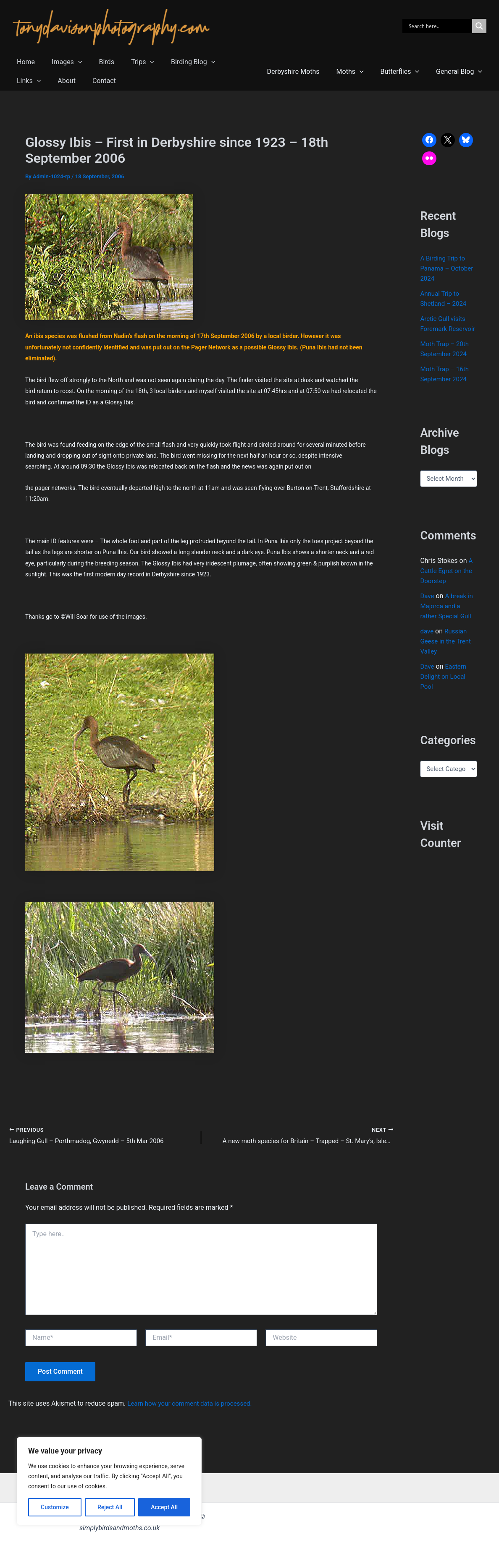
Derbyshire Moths (305, 72)
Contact (58, 81)
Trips (130, 61)
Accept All (164, 1507)
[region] (109, 1481)
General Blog (461, 71)
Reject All (109, 1507)
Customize (55, 1507)
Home (24, 62)
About (24, 81)
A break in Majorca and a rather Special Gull (447, 616)
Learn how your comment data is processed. (193, 1405)
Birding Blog (178, 61)
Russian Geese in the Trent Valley (447, 651)
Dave (427, 606)
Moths (358, 71)
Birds (97, 62)
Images (62, 61)
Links (225, 61)
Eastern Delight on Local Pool (444, 686)
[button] (73, 61)
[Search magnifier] (479, 26)
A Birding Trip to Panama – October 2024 (448, 268)
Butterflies (405, 71)
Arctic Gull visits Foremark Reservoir (444, 329)
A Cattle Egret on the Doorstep (447, 581)
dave (427, 641)
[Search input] (439, 26)
